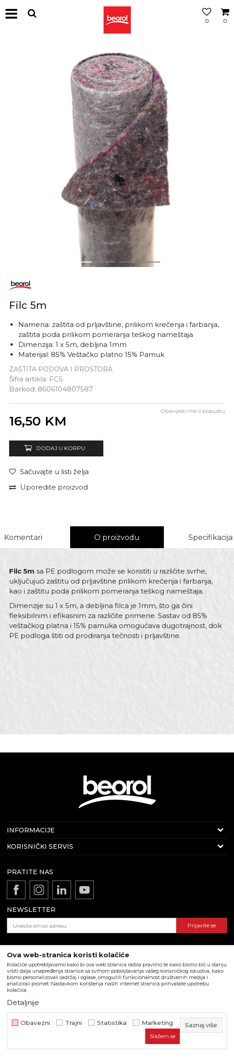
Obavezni (35, 1022)
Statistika (112, 1022)
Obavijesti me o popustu (192, 410)
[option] (117, 155)
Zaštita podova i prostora (60, 369)
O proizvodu (117, 537)
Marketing (157, 1022)
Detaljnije (23, 1002)
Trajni (73, 1022)
